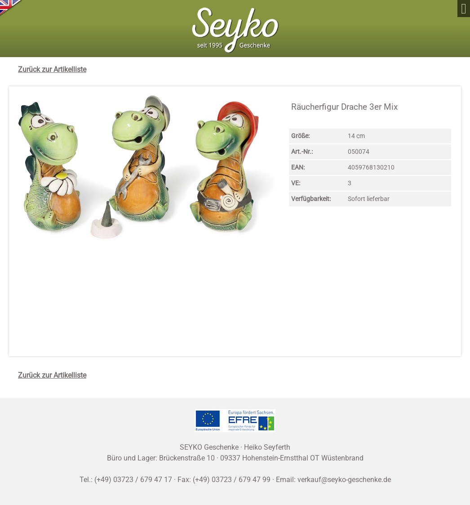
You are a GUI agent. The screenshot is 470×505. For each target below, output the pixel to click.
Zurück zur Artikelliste (52, 69)
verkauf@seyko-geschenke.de (344, 479)
